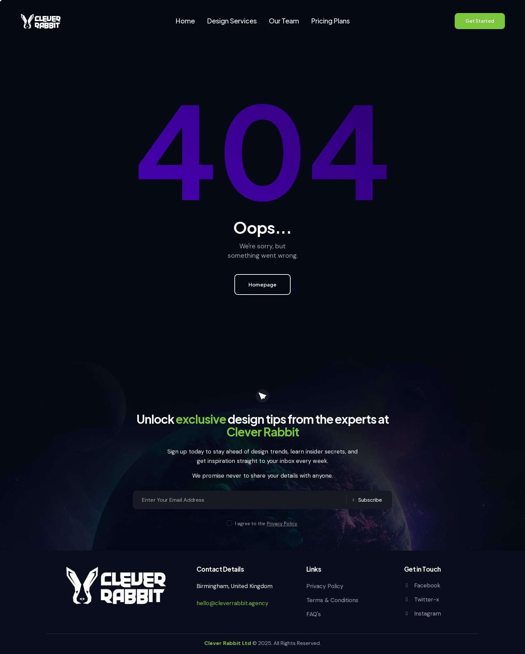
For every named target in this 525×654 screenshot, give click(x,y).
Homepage (262, 284)
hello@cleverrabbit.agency (232, 603)
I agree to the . (266, 523)
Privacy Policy (282, 523)
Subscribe (370, 499)
